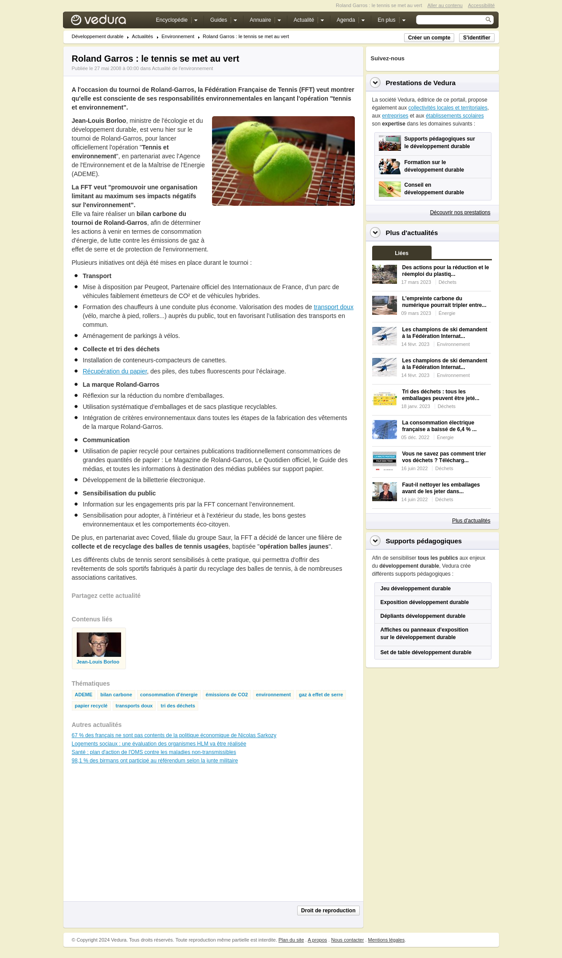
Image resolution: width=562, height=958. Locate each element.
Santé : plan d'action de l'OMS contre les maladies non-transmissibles (154, 752)
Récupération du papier (115, 371)
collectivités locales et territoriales (448, 108)
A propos (317, 939)
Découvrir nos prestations (460, 212)
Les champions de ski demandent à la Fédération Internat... (444, 332)
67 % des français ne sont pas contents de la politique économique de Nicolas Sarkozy (174, 735)
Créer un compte (429, 38)
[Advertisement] (283, 226)
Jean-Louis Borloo (98, 662)
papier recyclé (91, 705)
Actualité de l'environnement (182, 68)
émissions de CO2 (227, 694)
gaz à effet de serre (321, 694)
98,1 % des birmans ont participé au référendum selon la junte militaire (155, 761)
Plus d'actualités (471, 520)
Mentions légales (386, 939)
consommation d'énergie (169, 694)
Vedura (109, 22)
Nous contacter (347, 939)
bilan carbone (116, 694)
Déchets (447, 282)
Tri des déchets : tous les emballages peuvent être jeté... (440, 395)
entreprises (395, 116)
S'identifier (477, 38)
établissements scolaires (455, 116)
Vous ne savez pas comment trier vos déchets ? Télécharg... (444, 457)
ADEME (84, 694)
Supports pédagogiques (424, 541)
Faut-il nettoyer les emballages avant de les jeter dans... (441, 488)
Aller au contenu (445, 5)
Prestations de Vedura (421, 82)
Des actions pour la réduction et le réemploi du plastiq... (445, 270)
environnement (273, 694)
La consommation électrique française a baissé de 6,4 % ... (439, 426)
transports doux (134, 705)
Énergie (447, 313)
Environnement (177, 36)
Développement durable (98, 36)
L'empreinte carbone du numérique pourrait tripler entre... (444, 301)
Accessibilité (481, 5)
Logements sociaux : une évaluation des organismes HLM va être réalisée (159, 744)
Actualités (142, 36)
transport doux (334, 306)
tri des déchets (178, 705)
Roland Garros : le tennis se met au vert (246, 36)
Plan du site (291, 939)
